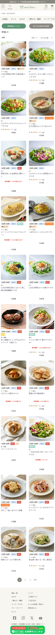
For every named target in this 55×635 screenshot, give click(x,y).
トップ (30, 593)
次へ (35, 580)
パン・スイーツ (16, 608)
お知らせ (13, 1)
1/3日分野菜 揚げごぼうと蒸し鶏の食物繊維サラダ (13, 289)
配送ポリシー (41, 624)
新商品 (5, 32)
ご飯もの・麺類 (34, 19)
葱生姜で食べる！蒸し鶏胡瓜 (40, 559)
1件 (43, 80)
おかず (22, 19)
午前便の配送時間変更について (33, 2)
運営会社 (32, 608)
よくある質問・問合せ (36, 604)
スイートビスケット (9, 449)
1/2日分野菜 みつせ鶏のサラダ (41, 287)
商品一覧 (14, 593)
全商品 (5, 19)
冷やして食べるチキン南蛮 (11, 510)
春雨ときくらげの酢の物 (10, 559)
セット (13, 19)
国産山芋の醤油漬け (37, 393)
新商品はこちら (14, 26)
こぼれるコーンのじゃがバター (41, 232)
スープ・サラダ (16, 604)
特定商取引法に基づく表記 (27, 624)
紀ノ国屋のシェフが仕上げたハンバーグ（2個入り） (13, 341)
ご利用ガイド (32, 597)
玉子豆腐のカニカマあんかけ (40, 126)
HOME (3, 13)
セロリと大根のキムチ (10, 393)
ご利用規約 (14, 624)
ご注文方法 (32, 600)
